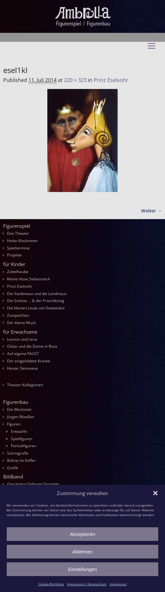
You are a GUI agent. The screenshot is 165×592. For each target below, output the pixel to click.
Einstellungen (82, 569)
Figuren (13, 424)
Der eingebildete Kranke (28, 361)
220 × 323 (75, 80)
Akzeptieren (82, 534)
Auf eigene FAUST (23, 353)
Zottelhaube (17, 271)
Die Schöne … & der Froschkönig (35, 300)
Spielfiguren (21, 438)
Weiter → (151, 211)
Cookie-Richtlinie (51, 584)
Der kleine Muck (21, 322)
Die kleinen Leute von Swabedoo (36, 308)
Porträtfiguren (23, 445)
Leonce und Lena (22, 339)
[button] (155, 493)
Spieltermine (18, 248)
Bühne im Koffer (21, 460)
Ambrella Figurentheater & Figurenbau (87, 56)
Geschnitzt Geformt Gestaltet (33, 484)
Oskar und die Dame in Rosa (32, 346)
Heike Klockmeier (22, 240)
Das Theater (18, 233)
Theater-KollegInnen (25, 385)
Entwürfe (19, 431)
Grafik (12, 467)
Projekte (14, 255)
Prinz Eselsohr (111, 80)
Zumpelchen (18, 315)
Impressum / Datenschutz (86, 584)
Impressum (118, 584)
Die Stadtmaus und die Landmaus (37, 293)
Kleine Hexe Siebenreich (28, 279)
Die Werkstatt (19, 409)
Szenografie (17, 453)
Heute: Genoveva (22, 368)
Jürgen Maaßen (20, 416)
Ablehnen (82, 551)
